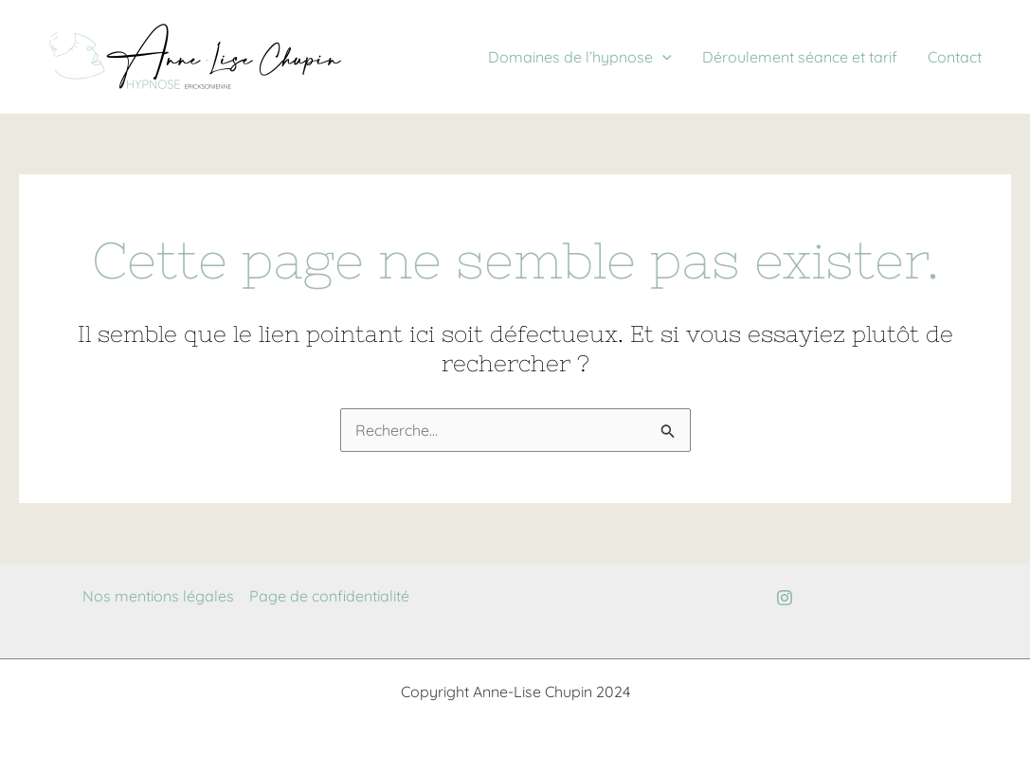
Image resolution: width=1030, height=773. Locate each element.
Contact (955, 56)
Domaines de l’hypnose (580, 57)
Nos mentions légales (158, 595)
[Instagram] (784, 597)
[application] (662, 57)
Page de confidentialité (329, 595)
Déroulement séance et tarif (799, 56)
